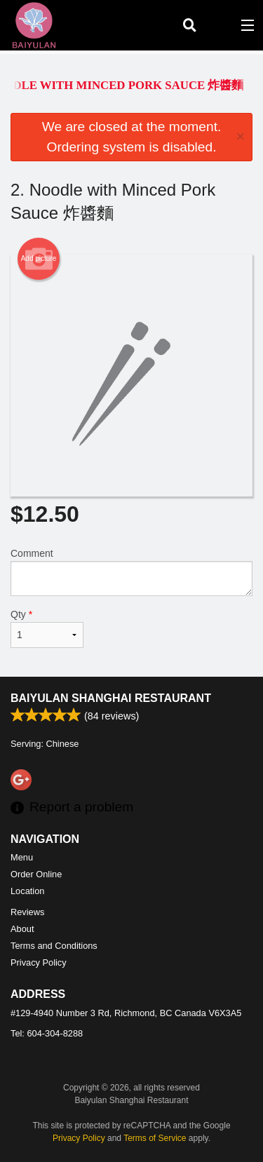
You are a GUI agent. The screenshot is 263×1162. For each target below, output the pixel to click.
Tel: (47, 1033)
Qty (47, 628)
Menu (22, 857)
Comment (131, 572)
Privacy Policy (39, 962)
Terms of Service (154, 1138)
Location (27, 891)
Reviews (27, 912)
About (22, 929)
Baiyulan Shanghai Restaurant (111, 698)
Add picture (39, 259)
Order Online (36, 874)
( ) (218, 25)
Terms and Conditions (54, 945)
